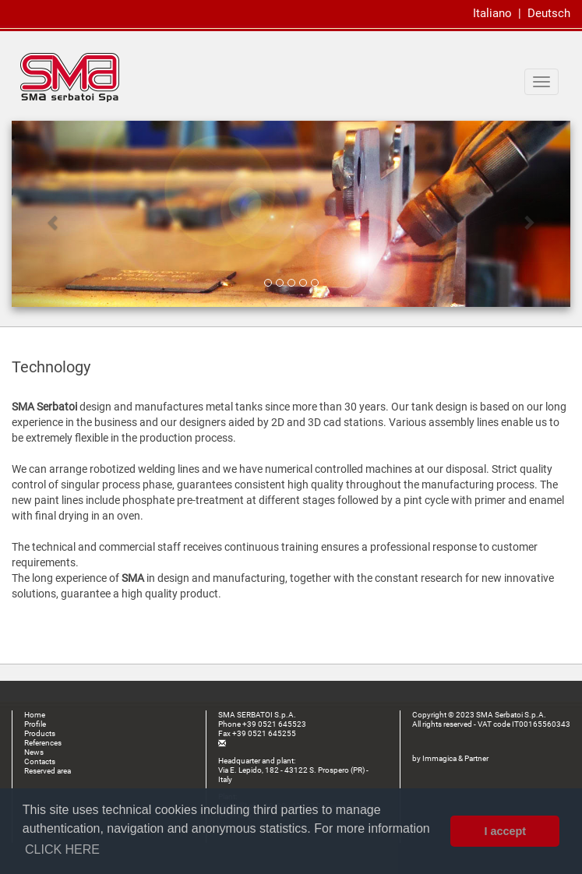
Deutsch (548, 13)
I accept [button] (505, 831)
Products (39, 733)
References (43, 742)
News (34, 752)
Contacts (39, 761)
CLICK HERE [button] (62, 849)
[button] (54, 214)
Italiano (492, 13)
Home (34, 714)
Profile (35, 724)
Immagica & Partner (455, 758)
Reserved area (47, 771)
